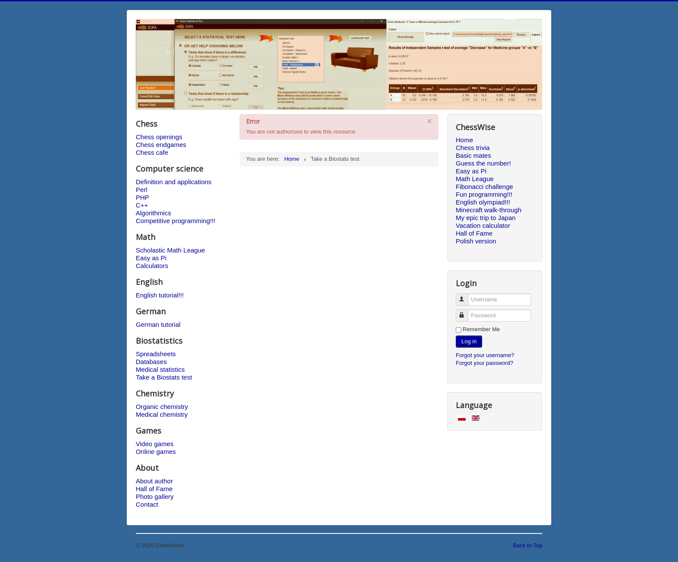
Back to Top (527, 545)
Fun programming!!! (484, 194)
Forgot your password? (484, 363)
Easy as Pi (151, 258)
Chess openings (159, 136)
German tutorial (158, 324)
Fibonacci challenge (484, 186)
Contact (147, 504)
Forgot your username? (485, 355)
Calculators (152, 265)
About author (154, 481)
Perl (141, 189)
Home (464, 140)
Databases (151, 361)
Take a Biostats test (164, 377)
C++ (142, 205)
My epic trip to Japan (485, 217)
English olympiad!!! (483, 202)
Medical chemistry (162, 414)
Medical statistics (160, 369)
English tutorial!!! (160, 295)
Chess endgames (161, 144)
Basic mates (473, 155)
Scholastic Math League (170, 250)
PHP (142, 197)
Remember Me (481, 329)
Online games (156, 451)
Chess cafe (152, 152)
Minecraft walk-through (488, 210)
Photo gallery (155, 496)
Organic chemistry (162, 406)
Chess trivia (472, 147)
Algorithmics (153, 213)
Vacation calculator (483, 225)
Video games (154, 443)
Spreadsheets (156, 354)
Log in (469, 341)
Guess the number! (483, 163)
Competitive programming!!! (175, 220)
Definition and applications (173, 181)
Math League (475, 178)
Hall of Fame (154, 488)
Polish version (476, 241)
